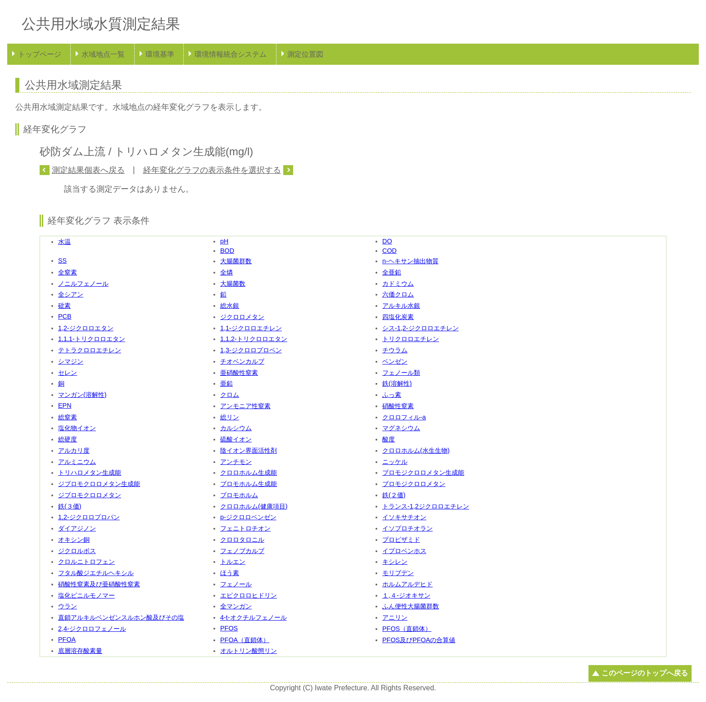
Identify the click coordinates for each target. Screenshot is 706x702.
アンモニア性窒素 (245, 406)
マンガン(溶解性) (82, 394)
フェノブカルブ (242, 550)
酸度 (388, 439)
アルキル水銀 (401, 305)
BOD (227, 250)
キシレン (394, 561)
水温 (64, 241)
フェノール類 (401, 372)
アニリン (394, 617)
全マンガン (236, 606)
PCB (65, 316)
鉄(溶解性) (397, 383)
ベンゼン (394, 361)
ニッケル (394, 461)
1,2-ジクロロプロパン (89, 517)
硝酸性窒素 (398, 406)
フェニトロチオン (245, 528)
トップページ (39, 54)
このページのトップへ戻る (645, 673)
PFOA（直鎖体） (244, 640)
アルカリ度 (74, 450)
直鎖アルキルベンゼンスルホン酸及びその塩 (121, 617)
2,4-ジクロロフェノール (92, 628)
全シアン (70, 294)
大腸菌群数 (236, 261)
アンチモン (236, 461)
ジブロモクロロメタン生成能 (99, 483)
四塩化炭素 (398, 316)
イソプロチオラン (407, 528)
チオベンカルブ (242, 361)
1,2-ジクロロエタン (85, 328)
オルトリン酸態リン (248, 650)
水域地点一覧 (103, 54)
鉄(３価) (69, 506)
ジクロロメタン (242, 316)
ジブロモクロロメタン (89, 495)
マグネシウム (401, 428)
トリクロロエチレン (410, 338)
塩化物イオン (77, 428)
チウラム (394, 350)
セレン (67, 372)
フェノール (236, 584)
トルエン (232, 561)
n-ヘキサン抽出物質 (410, 261)
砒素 (64, 305)
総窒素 (67, 417)
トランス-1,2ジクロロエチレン (425, 506)
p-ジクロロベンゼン (248, 517)
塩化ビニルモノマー (86, 595)
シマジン (70, 361)
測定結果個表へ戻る (88, 170)
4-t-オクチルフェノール (253, 617)
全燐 (226, 272)
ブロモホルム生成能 (248, 483)
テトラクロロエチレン (89, 350)
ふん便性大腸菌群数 (410, 606)
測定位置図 (305, 54)
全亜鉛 (391, 272)
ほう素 (229, 572)
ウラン (67, 606)
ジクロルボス (77, 550)
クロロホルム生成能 (248, 472)
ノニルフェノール (83, 283)
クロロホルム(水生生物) (416, 450)
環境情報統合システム (231, 54)
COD (389, 250)
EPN (65, 405)
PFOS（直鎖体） (406, 628)
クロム (229, 394)
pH (224, 241)
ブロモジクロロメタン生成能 (423, 472)
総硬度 (67, 439)
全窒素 (67, 272)
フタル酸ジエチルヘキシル (96, 572)
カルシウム (236, 428)
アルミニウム (77, 461)
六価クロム (398, 294)
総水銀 (229, 305)
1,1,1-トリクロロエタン (91, 338)
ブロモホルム (239, 495)
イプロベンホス (404, 550)
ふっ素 (391, 394)
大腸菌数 (232, 283)
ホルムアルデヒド (407, 584)
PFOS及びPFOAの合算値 (418, 640)
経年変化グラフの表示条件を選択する (212, 170)
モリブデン (398, 572)
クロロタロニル (242, 539)
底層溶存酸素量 (80, 650)
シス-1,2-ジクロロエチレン (420, 328)
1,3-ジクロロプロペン (251, 350)
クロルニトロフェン (86, 561)
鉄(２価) (394, 495)
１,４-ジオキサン (406, 595)
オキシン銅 (74, 539)
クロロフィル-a (404, 417)
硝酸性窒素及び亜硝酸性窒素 (99, 584)
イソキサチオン (404, 517)
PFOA (67, 639)
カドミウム (398, 283)
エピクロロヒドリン (248, 595)
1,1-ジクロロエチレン (251, 328)
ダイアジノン (77, 528)
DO (387, 241)
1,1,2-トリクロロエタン (253, 338)
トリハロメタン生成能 (89, 472)
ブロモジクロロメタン (413, 483)
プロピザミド (401, 539)
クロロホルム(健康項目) (254, 506)
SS (62, 260)
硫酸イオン (236, 439)
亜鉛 (226, 383)
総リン (229, 417)
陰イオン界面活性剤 (248, 450)
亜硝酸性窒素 (239, 372)
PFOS (229, 628)
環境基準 (159, 54)
